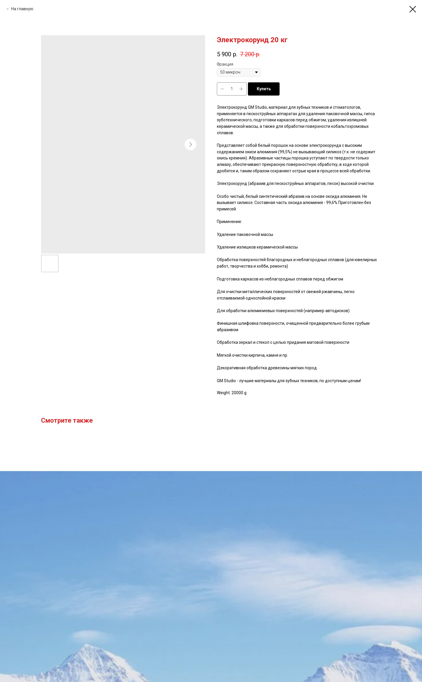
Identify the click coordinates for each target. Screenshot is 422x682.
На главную (22, 8)
